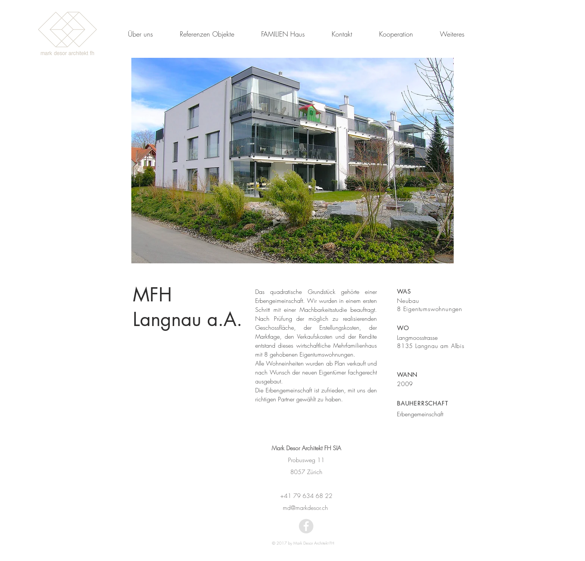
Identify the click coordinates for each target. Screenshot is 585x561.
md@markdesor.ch (306, 508)
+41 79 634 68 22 (306, 496)
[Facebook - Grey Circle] (306, 526)
